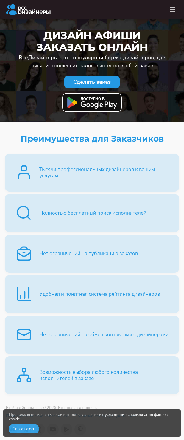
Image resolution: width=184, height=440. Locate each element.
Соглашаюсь (24, 429)
